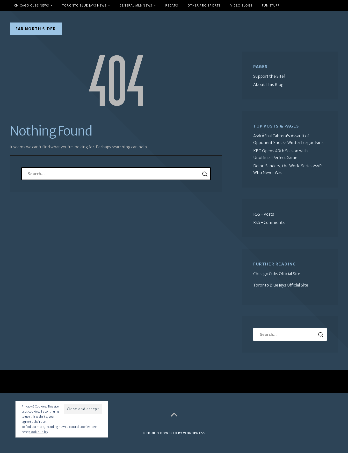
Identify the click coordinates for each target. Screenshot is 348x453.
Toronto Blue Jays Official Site (280, 285)
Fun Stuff (270, 5)
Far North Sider (35, 28)
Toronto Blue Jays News (84, 5)
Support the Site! (269, 76)
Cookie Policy (38, 432)
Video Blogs (241, 5)
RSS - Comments (269, 222)
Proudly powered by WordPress (174, 433)
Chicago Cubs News (31, 5)
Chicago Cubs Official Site (276, 273)
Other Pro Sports (204, 5)
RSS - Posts (263, 214)
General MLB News (135, 5)
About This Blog (268, 84)
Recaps (171, 5)
